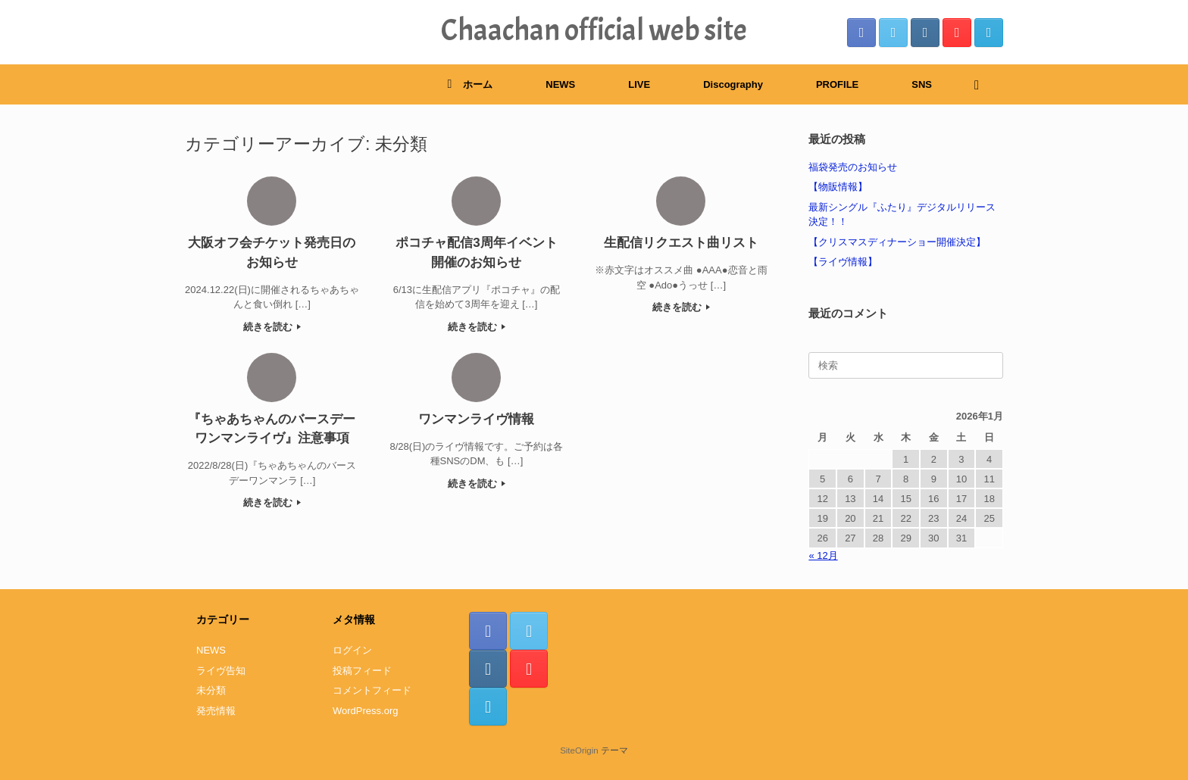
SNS (921, 84)
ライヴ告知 (220, 670)
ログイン (352, 650)
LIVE (639, 84)
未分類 (211, 690)
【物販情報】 (838, 186)
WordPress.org (365, 710)
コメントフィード (372, 690)
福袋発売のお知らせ (852, 167)
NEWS (560, 84)
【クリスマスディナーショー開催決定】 (897, 242)
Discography (733, 84)
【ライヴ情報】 (842, 261)
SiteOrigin (579, 750)
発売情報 (216, 710)
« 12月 (822, 555)
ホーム (469, 84)
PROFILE (837, 84)
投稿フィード (362, 670)
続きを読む (272, 326)
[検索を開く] (980, 84)
